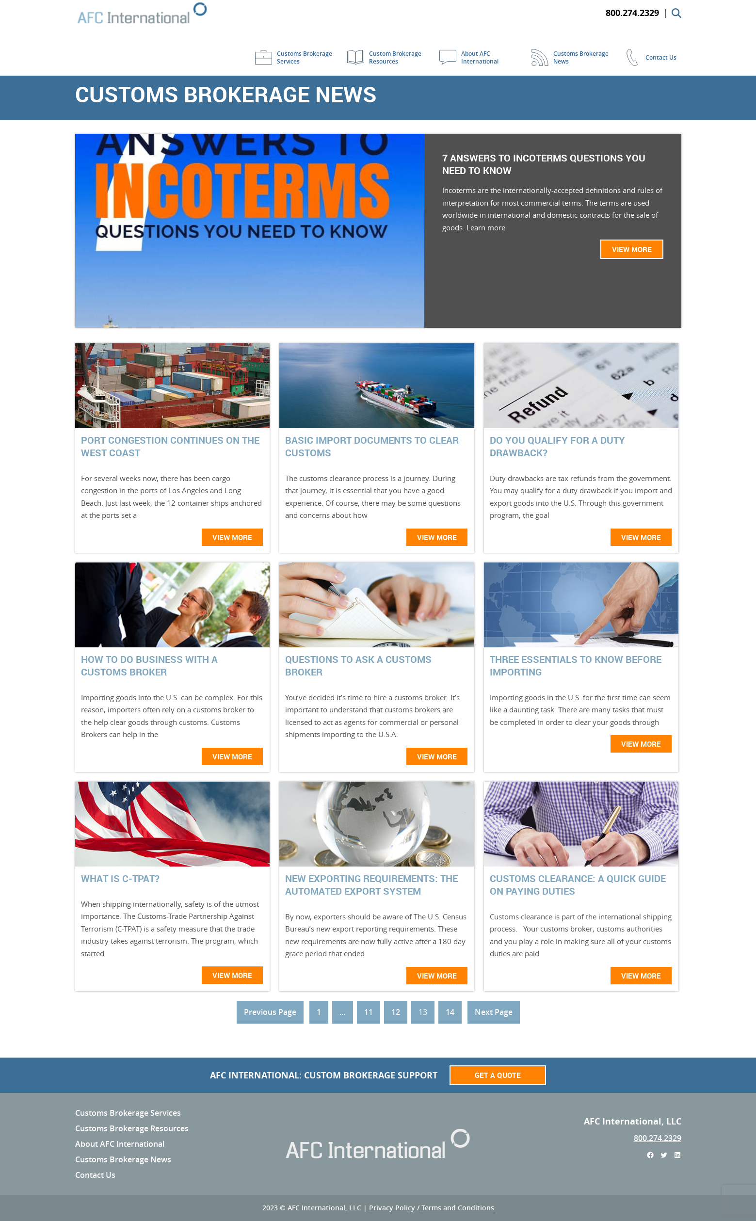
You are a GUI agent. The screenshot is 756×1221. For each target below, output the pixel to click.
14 (450, 1012)
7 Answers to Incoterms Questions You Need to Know (543, 164)
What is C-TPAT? (120, 878)
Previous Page (270, 1012)
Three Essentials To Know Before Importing (575, 665)
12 (395, 1012)
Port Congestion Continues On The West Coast (170, 446)
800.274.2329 (657, 1138)
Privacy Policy (392, 1207)
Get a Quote (498, 1075)
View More (632, 249)
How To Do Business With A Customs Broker (149, 665)
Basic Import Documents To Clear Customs (372, 446)
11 (368, 1012)
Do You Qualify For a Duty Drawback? (557, 446)
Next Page (494, 1012)
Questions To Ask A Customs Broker (358, 665)
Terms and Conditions (456, 1207)
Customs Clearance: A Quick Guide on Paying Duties (578, 885)
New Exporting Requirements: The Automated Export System (371, 885)
